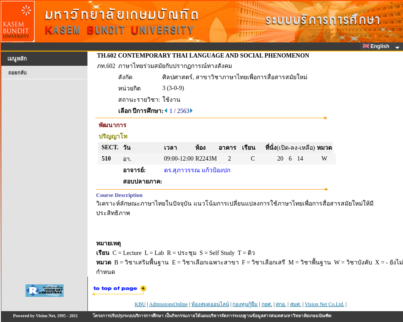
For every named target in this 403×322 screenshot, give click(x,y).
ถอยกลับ (17, 72)
